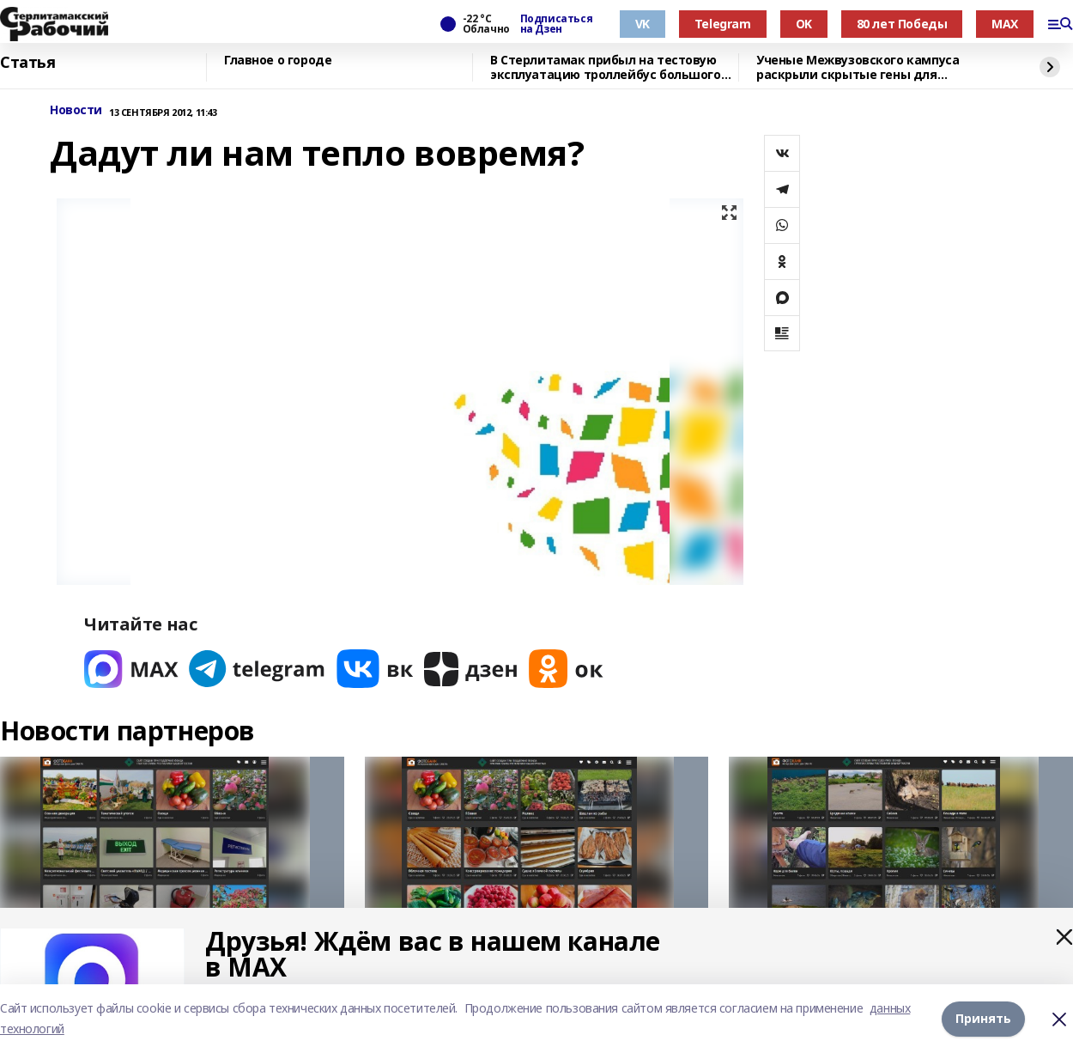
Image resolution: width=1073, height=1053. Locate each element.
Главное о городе (277, 60)
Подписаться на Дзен (556, 24)
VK (642, 23)
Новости (76, 110)
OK (804, 23)
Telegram (722, 23)
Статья (27, 62)
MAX (1004, 23)
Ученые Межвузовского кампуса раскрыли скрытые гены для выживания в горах (857, 67)
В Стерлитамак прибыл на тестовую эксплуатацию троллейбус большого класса (605, 67)
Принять (983, 1018)
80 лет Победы (902, 23)
